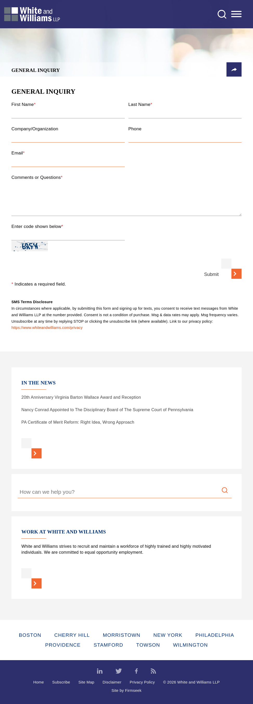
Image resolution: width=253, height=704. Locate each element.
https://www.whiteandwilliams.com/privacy (47, 328)
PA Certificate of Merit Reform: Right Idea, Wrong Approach (77, 422)
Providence (63, 645)
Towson (148, 645)
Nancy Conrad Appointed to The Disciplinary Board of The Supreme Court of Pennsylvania (107, 409)
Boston (30, 635)
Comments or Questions (37, 177)
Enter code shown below (37, 226)
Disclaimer (112, 682)
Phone (135, 128)
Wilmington (190, 645)
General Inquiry (35, 70)
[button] (234, 69)
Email (18, 152)
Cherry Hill (72, 635)
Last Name (140, 104)
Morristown (121, 635)
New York (168, 635)
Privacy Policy (142, 682)
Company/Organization (34, 128)
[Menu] (236, 14)
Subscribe (61, 682)
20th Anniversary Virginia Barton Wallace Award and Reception (81, 397)
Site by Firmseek (126, 690)
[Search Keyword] (125, 492)
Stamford (108, 645)
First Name (23, 104)
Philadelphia (214, 635)
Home (38, 682)
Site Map (86, 682)
